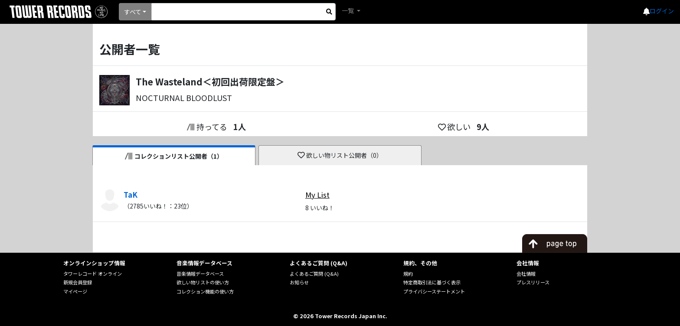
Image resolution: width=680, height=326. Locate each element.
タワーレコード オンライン (92, 273)
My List (317, 194)
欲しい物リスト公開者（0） (340, 155)
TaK (130, 194)
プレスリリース (533, 282)
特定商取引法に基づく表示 (432, 282)
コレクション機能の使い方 (205, 291)
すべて (132, 11)
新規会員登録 (77, 282)
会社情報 (526, 273)
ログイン (662, 11)
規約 (408, 273)
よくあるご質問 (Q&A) (314, 273)
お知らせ (299, 282)
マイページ (75, 291)
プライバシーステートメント (434, 291)
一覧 (348, 10)
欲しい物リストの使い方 (203, 282)
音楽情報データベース (200, 273)
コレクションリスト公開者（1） (174, 156)
